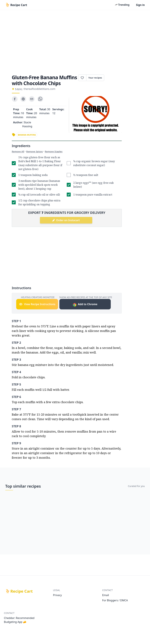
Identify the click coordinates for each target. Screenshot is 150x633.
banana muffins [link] (27, 134)
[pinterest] (23, 99)
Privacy (57, 595)
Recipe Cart (21, 591)
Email (105, 595)
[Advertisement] (75, 41)
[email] (32, 99)
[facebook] (15, 99)
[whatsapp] (40, 99)
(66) (20, 89)
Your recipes (95, 77)
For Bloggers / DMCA (115, 600)
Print (113, 78)
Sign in (140, 5)
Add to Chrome (85, 304)
